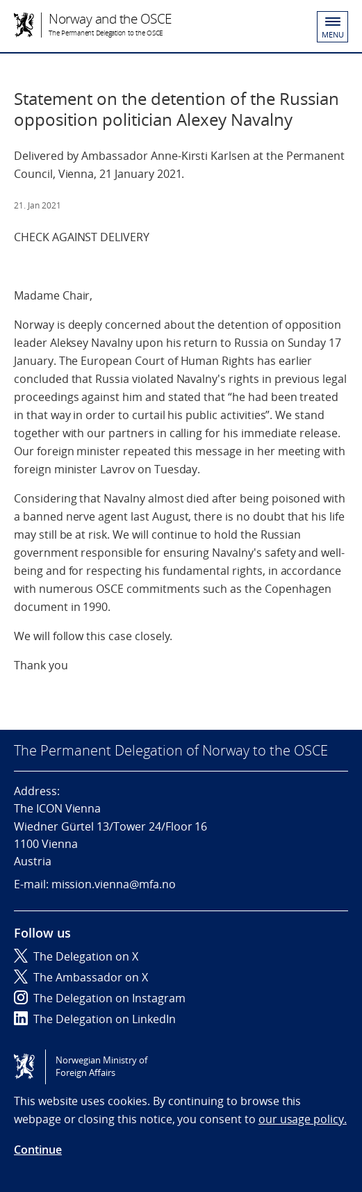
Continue (38, 1149)
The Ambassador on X (81, 977)
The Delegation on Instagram (100, 998)
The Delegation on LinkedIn (95, 1019)
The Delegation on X (76, 956)
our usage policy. (302, 1119)
